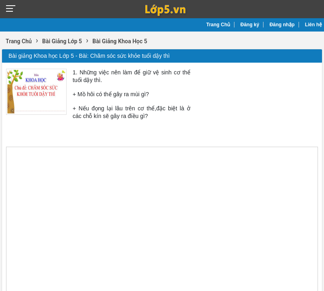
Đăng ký (249, 24)
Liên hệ (313, 24)
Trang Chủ (218, 24)
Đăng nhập (282, 24)
